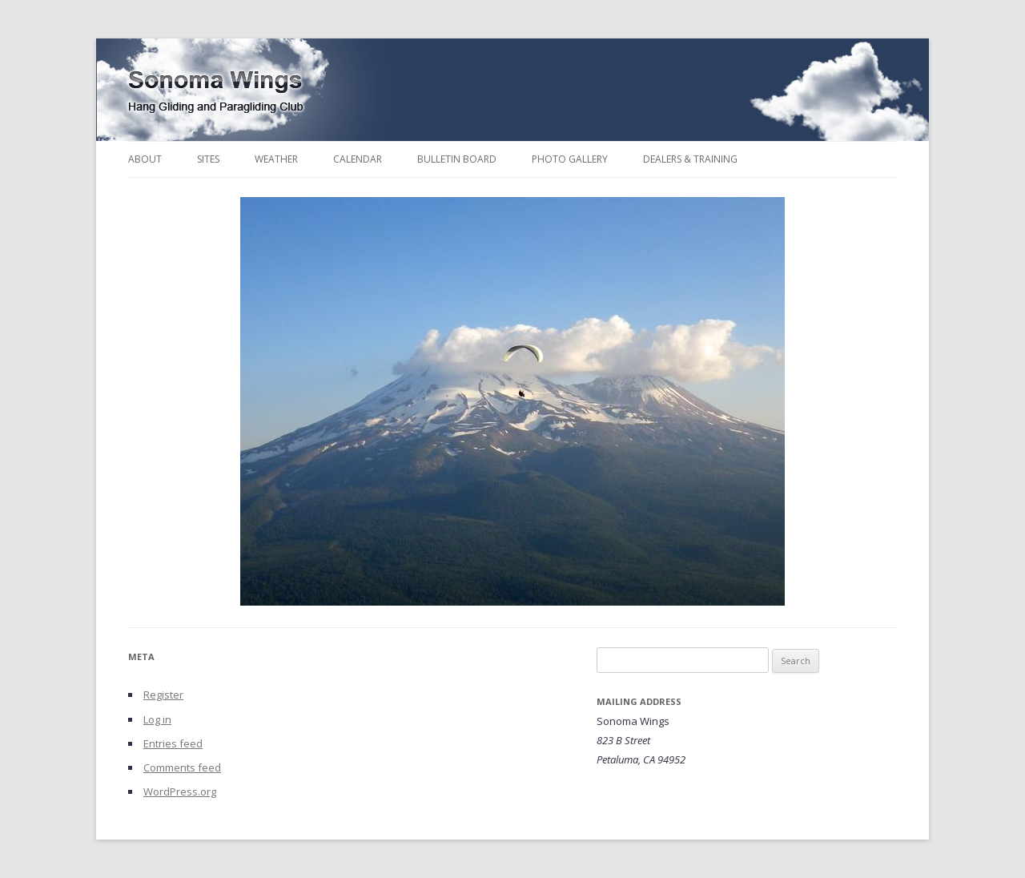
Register (163, 694)
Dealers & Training (690, 159)
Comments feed (182, 767)
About (145, 159)
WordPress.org (179, 791)
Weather (276, 159)
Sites (208, 159)
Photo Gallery (570, 159)
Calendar (357, 159)
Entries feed (173, 743)
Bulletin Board (456, 159)
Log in (157, 719)
